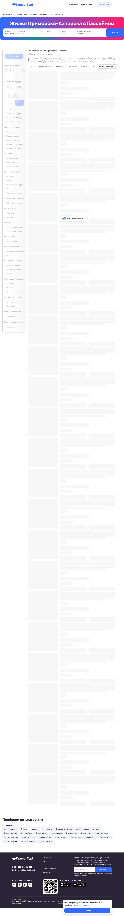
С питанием (72, 66)
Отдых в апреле (28, 837)
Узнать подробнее (80, 905)
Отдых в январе (101, 833)
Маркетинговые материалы (52, 865)
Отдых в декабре (28, 841)
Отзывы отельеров (49, 868)
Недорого (60, 66)
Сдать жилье (104, 4)
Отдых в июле (105, 837)
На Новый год (26, 833)
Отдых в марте (61, 837)
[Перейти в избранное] (72, 4)
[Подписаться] (103, 869)
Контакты (46, 872)
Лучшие (96, 66)
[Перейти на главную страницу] (22, 6)
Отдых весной (56, 833)
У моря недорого (45, 66)
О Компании (47, 857)
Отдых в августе (45, 841)
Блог (44, 861)
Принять (87, 910)
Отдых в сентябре (11, 837)
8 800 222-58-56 (20, 867)
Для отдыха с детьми (64, 829)
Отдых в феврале (11, 841)
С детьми (85, 66)
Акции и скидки (82, 829)
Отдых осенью (71, 833)
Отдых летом (86, 833)
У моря (32, 66)
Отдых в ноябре (45, 837)
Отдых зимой (41, 833)
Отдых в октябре (10, 833)
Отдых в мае (76, 837)
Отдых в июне (90, 837)
